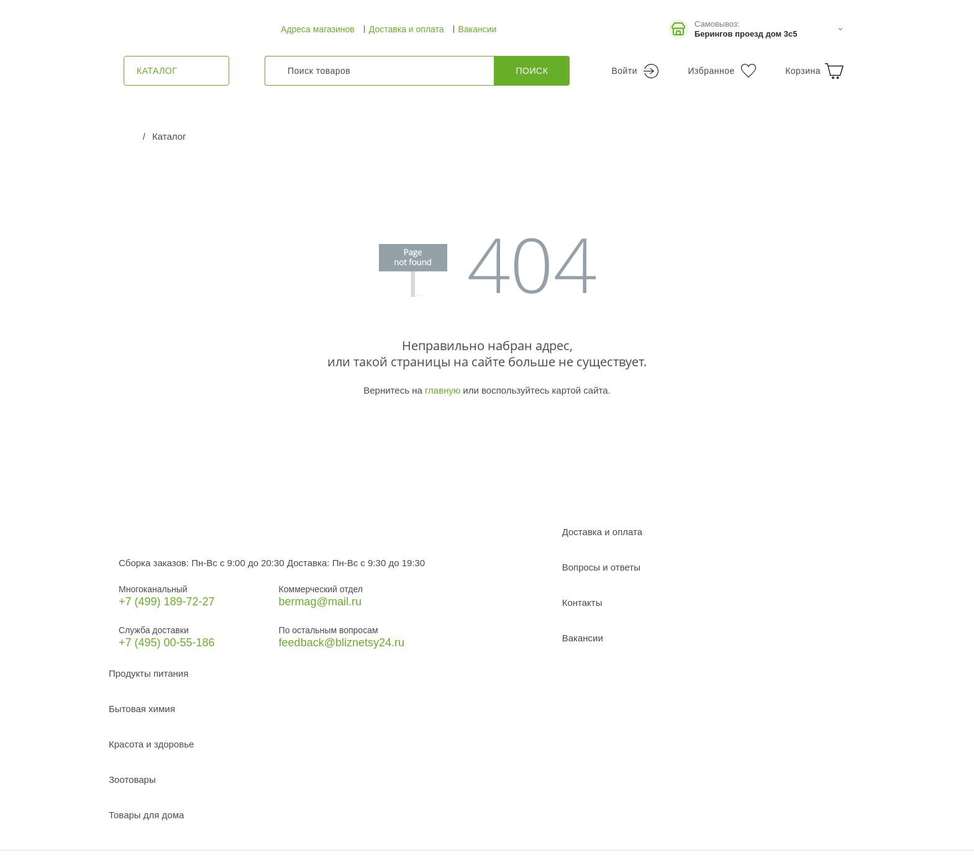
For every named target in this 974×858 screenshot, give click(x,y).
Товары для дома (146, 815)
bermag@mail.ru (320, 601)
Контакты (582, 602)
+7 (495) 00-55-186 (167, 642)
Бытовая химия (142, 708)
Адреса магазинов (318, 29)
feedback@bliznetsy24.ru (341, 642)
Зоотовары (132, 779)
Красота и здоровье (151, 744)
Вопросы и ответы (601, 567)
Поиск (532, 71)
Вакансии (477, 29)
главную (442, 390)
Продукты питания (148, 673)
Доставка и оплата (406, 29)
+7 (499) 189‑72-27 (167, 601)
